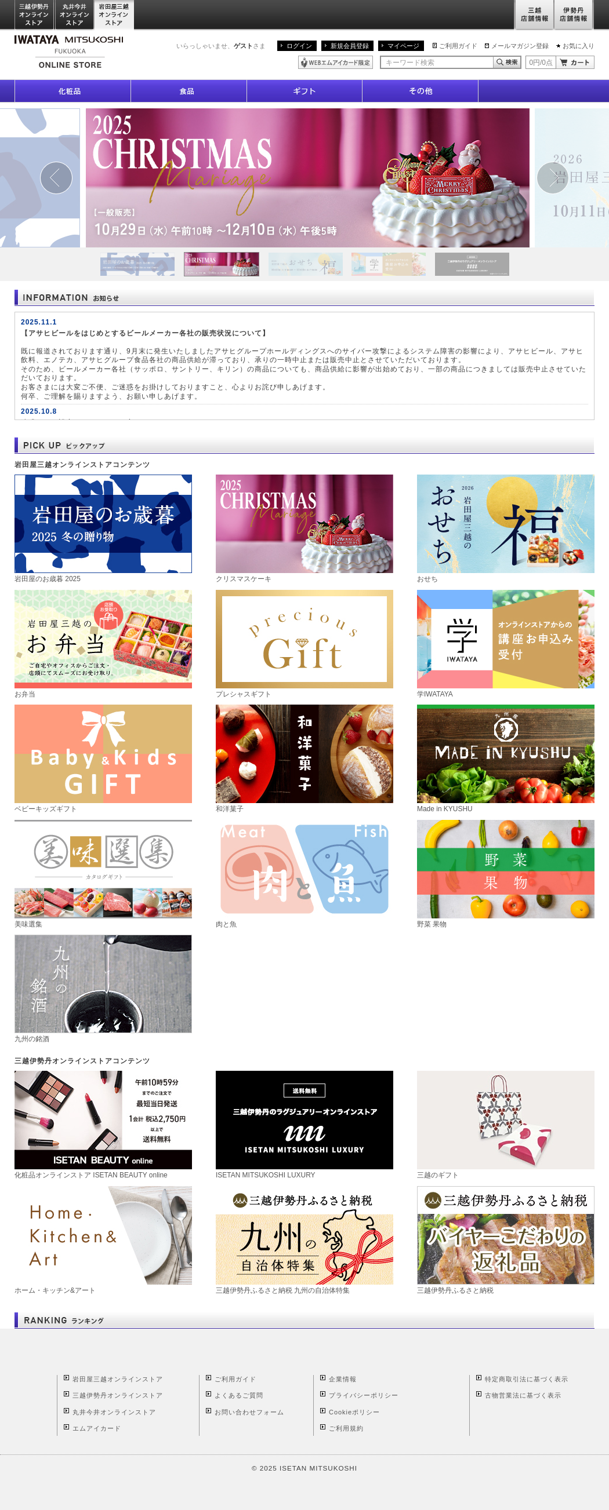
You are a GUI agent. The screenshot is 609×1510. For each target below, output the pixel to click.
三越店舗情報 (534, 15)
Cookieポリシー (354, 1412)
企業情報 (343, 1379)
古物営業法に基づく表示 (523, 1395)
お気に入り (578, 45)
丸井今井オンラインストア (75, 15)
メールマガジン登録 (520, 45)
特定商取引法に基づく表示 (526, 1379)
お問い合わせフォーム (249, 1412)
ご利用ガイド (458, 45)
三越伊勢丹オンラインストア (34, 15)
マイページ (403, 45)
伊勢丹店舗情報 (574, 15)
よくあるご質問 (239, 1395)
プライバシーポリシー (363, 1395)
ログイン (299, 45)
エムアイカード (96, 1428)
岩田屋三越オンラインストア (115, 15)
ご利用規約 (346, 1428)
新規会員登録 (350, 45)
